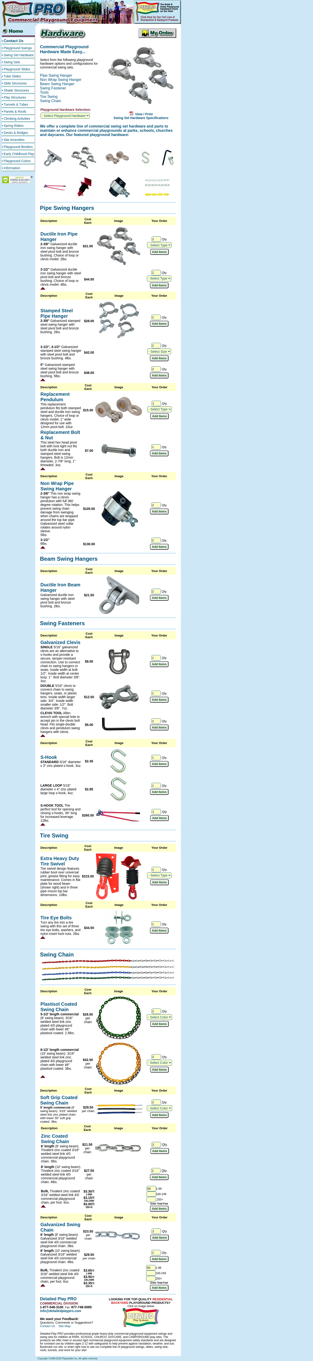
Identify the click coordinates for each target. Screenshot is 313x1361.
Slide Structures (15, 83)
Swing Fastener (53, 88)
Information (12, 168)
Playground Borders (18, 147)
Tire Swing (49, 97)
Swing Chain (50, 101)
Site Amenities (14, 140)
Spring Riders (14, 126)
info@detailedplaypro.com (60, 1311)
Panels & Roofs (15, 111)
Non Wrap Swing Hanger (61, 80)
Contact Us (13, 41)
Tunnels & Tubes (16, 104)
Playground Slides (17, 69)
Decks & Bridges (16, 133)
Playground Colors (17, 161)
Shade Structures (16, 90)
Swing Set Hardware (19, 55)
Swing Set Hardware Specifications (140, 118)
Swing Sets (12, 62)
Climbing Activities (17, 118)
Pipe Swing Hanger (56, 75)
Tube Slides (12, 76)
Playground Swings (18, 48)
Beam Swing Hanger (57, 84)
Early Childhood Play (19, 154)
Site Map (64, 1326)
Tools (44, 92)
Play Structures (15, 97)
